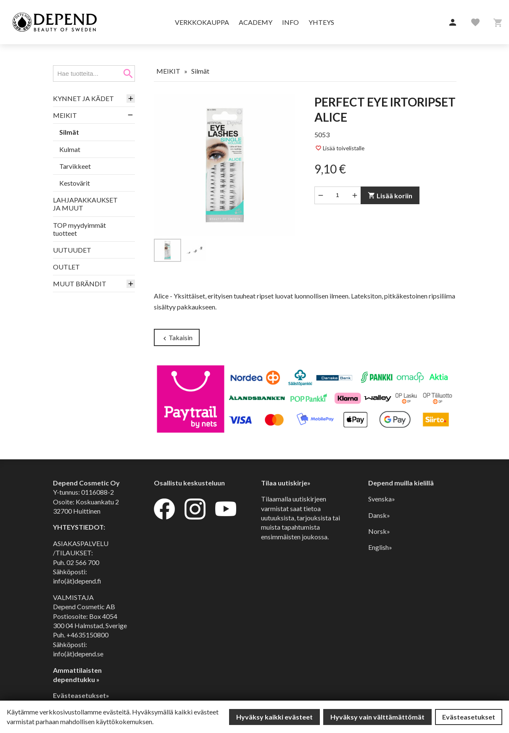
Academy (255, 22)
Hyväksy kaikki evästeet (274, 717)
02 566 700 (82, 562)
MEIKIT (65, 115)
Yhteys (321, 22)
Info (290, 22)
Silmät (69, 132)
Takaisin (176, 337)
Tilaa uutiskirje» (286, 483)
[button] (452, 22)
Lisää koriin (389, 196)
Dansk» (379, 515)
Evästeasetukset (468, 717)
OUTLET (66, 267)
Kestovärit (74, 183)
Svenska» (381, 499)
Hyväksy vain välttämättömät (377, 717)
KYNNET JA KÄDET (83, 98)
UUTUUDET (72, 250)
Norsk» (379, 531)
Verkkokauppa (202, 22)
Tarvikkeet (75, 166)
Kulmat (69, 149)
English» (380, 547)
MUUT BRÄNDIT (79, 284)
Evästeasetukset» (81, 695)
